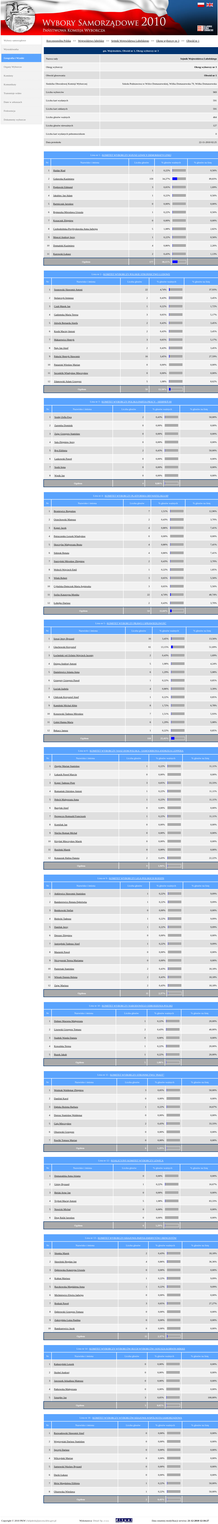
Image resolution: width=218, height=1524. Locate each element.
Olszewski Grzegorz (64, 1131)
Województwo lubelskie (91, 40)
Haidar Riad (59, 170)
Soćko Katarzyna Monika (66, 594)
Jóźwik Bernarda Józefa (66, 323)
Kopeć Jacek (60, 527)
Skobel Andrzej (61, 1372)
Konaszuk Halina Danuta (67, 858)
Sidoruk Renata (61, 552)
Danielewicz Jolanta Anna (67, 672)
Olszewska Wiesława (64, 1491)
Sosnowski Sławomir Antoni (68, 289)
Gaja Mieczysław (62, 1123)
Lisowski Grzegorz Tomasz (67, 1029)
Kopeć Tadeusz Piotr (64, 782)
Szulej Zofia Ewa (63, 417)
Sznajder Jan (60, 1397)
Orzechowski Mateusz (65, 519)
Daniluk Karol (61, 1098)
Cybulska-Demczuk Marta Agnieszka (72, 586)
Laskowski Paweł (63, 458)
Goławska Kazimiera (63, 178)
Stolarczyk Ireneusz (64, 297)
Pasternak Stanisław (64, 968)
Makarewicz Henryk (64, 339)
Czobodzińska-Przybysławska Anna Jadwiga (75, 228)
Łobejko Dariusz (62, 603)
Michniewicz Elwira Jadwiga (68, 1295)
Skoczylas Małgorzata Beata (68, 544)
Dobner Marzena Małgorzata (68, 1021)
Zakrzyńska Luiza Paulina (67, 1320)
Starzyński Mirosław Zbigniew (69, 561)
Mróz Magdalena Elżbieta (67, 1483)
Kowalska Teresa (62, 1046)
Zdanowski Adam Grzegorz (68, 381)
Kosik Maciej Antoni (64, 331)
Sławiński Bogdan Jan (65, 1261)
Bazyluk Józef (61, 807)
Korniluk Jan (60, 824)
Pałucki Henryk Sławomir (67, 356)
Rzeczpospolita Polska (59, 40)
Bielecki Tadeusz (62, 918)
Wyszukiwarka (11, 49)
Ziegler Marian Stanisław (67, 766)
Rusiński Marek (62, 849)
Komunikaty (10, 84)
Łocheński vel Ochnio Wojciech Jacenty (74, 655)
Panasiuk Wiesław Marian (67, 364)
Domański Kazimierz (64, 245)
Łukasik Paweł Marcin (65, 774)
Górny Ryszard (61, 1184)
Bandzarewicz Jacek (64, 1328)
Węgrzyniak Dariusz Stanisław (69, 1441)
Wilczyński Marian (63, 1458)
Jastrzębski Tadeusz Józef (67, 943)
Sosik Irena (60, 467)
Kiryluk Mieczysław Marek (68, 841)
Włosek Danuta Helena (65, 977)
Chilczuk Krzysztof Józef (66, 697)
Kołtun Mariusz (62, 1278)
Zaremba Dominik (63, 425)
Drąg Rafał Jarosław (64, 1217)
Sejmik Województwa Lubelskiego (130, 40)
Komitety (8, 75)
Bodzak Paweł (61, 1303)
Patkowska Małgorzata (65, 1389)
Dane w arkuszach (13, 102)
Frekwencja (9, 110)
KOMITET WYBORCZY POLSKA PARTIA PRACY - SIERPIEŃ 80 (137, 401)
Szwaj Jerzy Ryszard (64, 638)
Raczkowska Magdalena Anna (69, 1286)
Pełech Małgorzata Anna (66, 799)
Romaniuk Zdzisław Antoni (68, 791)
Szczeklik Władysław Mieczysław (71, 373)
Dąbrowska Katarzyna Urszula (69, 1270)
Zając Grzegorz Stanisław (67, 433)
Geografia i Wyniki (14, 58)
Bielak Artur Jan (62, 1192)
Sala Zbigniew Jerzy (64, 442)
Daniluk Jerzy (61, 927)
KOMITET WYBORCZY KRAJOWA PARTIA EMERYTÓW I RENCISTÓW (137, 1238)
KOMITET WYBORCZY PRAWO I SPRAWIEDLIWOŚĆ (136, 623)
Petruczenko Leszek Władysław (69, 536)
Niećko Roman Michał (65, 832)
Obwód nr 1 (192, 40)
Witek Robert (60, 578)
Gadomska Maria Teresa (66, 314)
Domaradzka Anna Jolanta (67, 1175)
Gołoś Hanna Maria (63, 722)
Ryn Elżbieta (60, 450)
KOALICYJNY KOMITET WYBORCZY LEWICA (137, 1160)
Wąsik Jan (59, 475)
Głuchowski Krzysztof (65, 647)
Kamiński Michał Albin (65, 705)
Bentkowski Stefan (63, 910)
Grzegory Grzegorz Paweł (67, 680)
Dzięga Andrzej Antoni (65, 663)
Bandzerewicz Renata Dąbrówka (70, 902)
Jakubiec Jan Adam (63, 195)
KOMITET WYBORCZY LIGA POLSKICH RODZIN (136, 878)
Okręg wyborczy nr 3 (167, 40)
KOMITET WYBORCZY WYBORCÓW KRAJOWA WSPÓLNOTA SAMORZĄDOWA (137, 1417)
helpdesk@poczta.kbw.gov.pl (41, 1520)
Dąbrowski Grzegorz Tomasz (69, 1311)
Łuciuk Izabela (61, 688)
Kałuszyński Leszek (64, 1364)
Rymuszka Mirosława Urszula (68, 212)
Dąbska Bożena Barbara (66, 1106)
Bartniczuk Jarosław (63, 203)
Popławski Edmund (63, 187)
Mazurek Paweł (62, 952)
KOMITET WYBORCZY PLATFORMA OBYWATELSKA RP (137, 495)
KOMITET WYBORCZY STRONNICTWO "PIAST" (137, 1074)
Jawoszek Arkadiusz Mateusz (68, 1380)
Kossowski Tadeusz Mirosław (68, 713)
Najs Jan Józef (61, 348)
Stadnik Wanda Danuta (65, 1037)
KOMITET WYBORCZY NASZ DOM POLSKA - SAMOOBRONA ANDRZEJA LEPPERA (136, 750)
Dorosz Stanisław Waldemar (68, 1115)
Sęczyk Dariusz (62, 1449)
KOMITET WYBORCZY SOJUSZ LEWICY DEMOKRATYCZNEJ (136, 155)
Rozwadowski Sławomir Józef (69, 1433)
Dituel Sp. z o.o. (101, 1520)
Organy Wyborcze (13, 66)
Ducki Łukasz (61, 1474)
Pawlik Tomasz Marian (65, 1140)
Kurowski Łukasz (62, 253)
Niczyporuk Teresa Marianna (68, 960)
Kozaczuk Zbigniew (63, 220)
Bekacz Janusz (61, 730)
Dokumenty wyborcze (15, 119)
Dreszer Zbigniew (63, 935)
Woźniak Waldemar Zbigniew (69, 1090)
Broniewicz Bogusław (65, 511)
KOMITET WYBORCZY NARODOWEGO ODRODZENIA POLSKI (137, 1005)
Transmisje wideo (12, 93)
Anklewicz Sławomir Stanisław (70, 893)
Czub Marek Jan (62, 306)
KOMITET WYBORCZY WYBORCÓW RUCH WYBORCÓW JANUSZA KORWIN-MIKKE (137, 1348)
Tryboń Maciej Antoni (65, 1201)
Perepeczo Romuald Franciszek (70, 816)
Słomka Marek (61, 1253)
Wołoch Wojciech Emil (65, 569)
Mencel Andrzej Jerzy (64, 237)
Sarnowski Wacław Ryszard (68, 1466)
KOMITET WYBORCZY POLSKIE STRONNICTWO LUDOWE (136, 274)
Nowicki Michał (62, 1209)
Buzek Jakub (60, 1054)
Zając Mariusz (61, 985)
